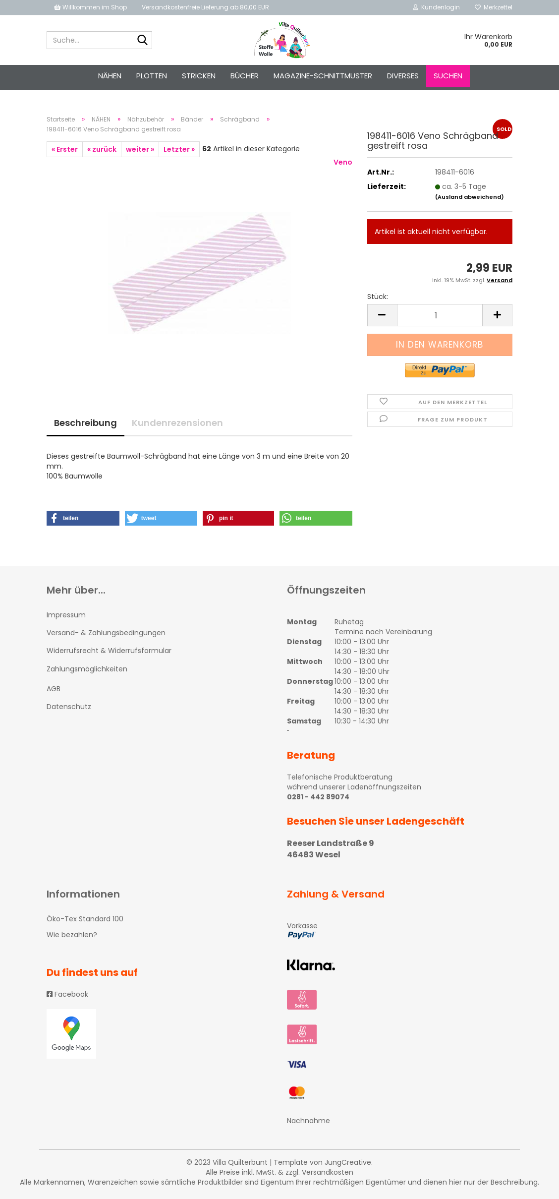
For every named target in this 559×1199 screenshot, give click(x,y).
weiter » (140, 149)
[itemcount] (440, 315)
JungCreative (348, 1162)
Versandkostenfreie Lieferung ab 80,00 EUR (205, 7)
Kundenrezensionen (177, 423)
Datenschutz (69, 707)
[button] (83, 518)
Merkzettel (493, 7)
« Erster (65, 149)
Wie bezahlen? (72, 935)
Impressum (66, 615)
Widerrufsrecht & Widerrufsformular (109, 651)
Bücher (244, 75)
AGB (53, 689)
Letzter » (179, 149)
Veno (343, 162)
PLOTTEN (151, 75)
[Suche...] (142, 41)
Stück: (377, 296)
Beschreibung (85, 423)
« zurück (101, 149)
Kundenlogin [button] (436, 7)
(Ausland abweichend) (469, 197)
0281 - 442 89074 (318, 797)
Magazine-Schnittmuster (323, 75)
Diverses (403, 75)
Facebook (67, 994)
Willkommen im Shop (90, 7)
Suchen (448, 75)
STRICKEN (199, 75)
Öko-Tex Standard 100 (85, 919)
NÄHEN (109, 75)
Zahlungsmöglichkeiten (87, 669)
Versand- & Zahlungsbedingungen (106, 633)
